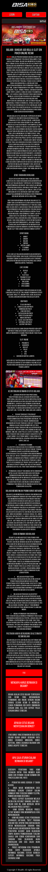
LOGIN (12, 14)
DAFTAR (36, 14)
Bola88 (9, 57)
